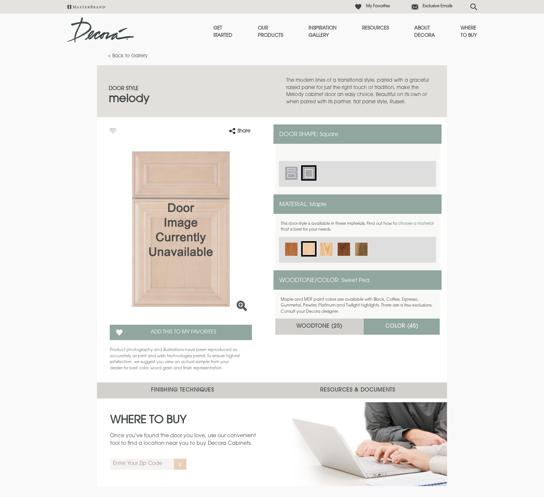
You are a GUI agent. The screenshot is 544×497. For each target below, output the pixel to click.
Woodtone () (319, 326)
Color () (401, 326)
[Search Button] (473, 7)
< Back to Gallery (128, 56)
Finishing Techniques (182, 390)
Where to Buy (469, 32)
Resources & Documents (357, 390)
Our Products (270, 32)
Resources (375, 28)
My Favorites (378, 6)
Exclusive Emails (437, 6)
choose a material (416, 224)
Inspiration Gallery (322, 32)
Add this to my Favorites (183, 332)
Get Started (222, 32)
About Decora (424, 32)
